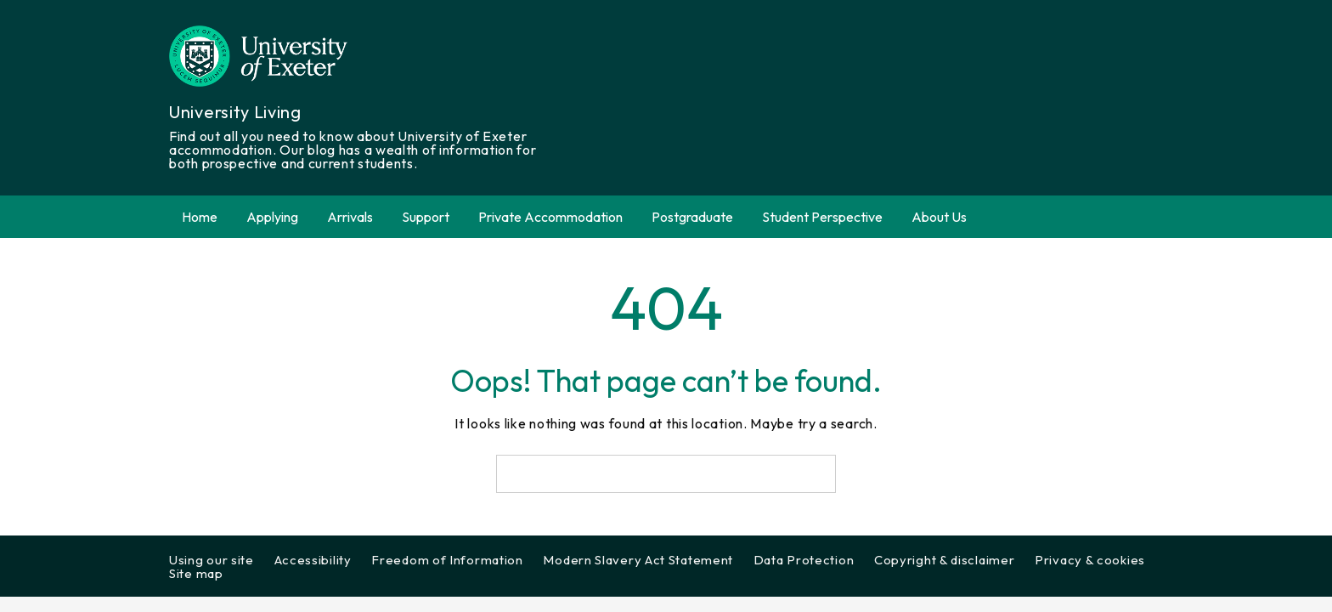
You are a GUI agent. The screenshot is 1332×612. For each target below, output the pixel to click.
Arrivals (350, 216)
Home (199, 216)
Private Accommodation (550, 216)
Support (425, 216)
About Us (939, 216)
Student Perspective (822, 216)
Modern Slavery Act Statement (638, 560)
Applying (272, 216)
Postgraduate (692, 216)
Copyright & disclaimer (944, 560)
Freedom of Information (446, 560)
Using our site (211, 560)
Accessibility (313, 560)
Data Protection (804, 560)
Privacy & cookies (1090, 560)
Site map (196, 573)
